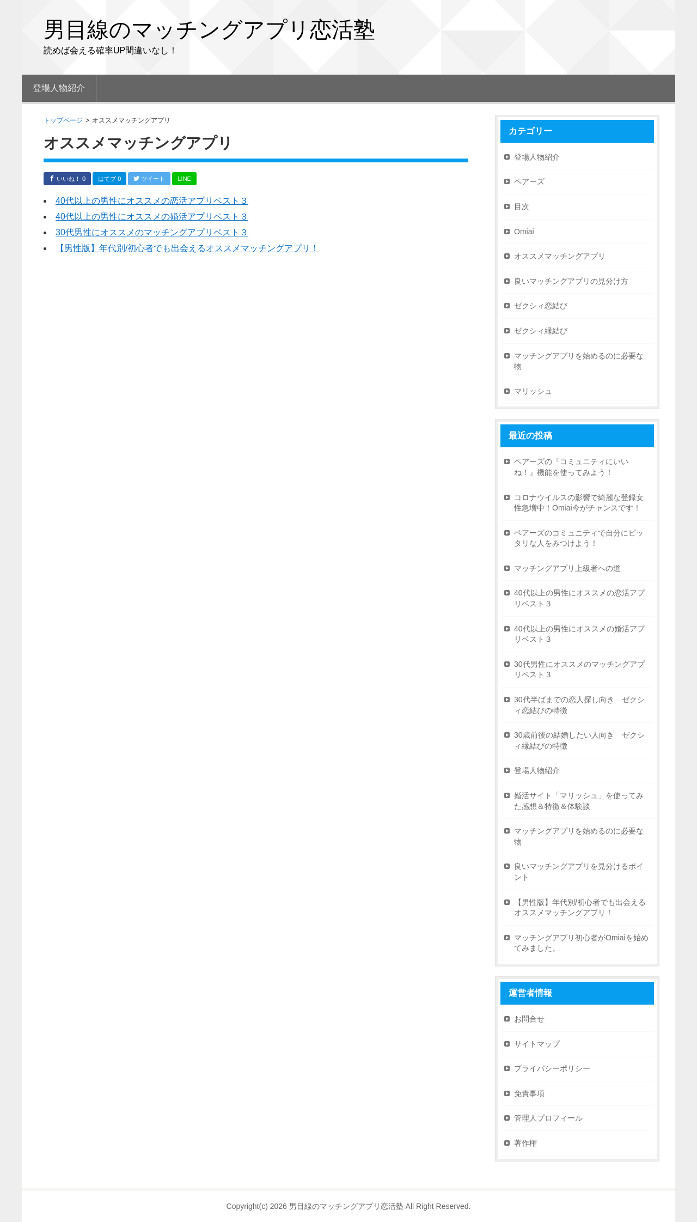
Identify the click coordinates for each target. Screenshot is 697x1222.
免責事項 (529, 1093)
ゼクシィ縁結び (540, 330)
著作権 (525, 1143)
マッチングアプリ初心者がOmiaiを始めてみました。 (581, 943)
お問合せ (529, 1018)
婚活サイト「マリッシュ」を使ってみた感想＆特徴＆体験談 (579, 801)
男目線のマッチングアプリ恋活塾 (209, 29)
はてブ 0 (109, 178)
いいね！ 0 (67, 178)
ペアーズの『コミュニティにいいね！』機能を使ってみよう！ (571, 467)
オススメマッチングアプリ (560, 256)
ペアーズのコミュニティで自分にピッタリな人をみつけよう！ (579, 538)
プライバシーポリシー (552, 1068)
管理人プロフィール (548, 1118)
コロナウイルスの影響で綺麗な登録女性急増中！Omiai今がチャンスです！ (579, 503)
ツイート (149, 178)
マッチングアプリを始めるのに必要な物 (579, 361)
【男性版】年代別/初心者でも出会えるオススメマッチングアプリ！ (187, 248)
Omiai (524, 231)
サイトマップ (537, 1043)
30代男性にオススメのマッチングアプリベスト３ (152, 232)
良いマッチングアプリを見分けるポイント (579, 871)
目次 (521, 206)
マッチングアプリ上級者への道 (567, 568)
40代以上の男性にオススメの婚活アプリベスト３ (152, 216)
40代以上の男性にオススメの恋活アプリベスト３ (152, 200)
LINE (184, 178)
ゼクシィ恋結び (540, 305)
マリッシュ (533, 391)
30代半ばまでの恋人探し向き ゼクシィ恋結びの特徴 (579, 705)
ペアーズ (529, 181)
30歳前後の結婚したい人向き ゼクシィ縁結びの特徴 (579, 740)
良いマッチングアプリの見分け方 (571, 281)
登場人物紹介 (537, 157)
